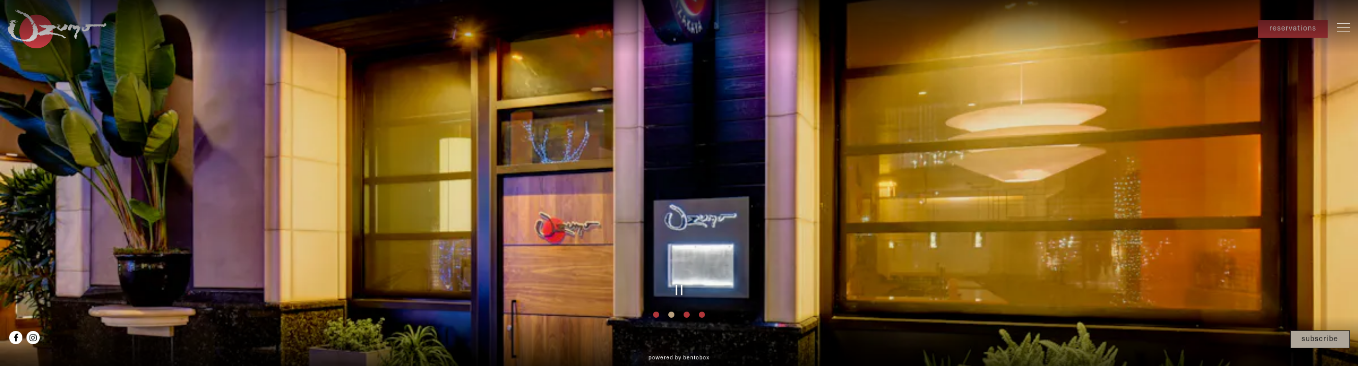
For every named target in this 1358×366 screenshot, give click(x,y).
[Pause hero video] (679, 290)
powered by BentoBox (679, 357)
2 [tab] (671, 315)
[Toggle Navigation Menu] (1343, 27)
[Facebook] (15, 337)
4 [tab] (702, 315)
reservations (1292, 28)
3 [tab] (687, 315)
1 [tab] (656, 315)
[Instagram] (33, 337)
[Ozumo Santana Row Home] (58, 27)
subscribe (1320, 338)
